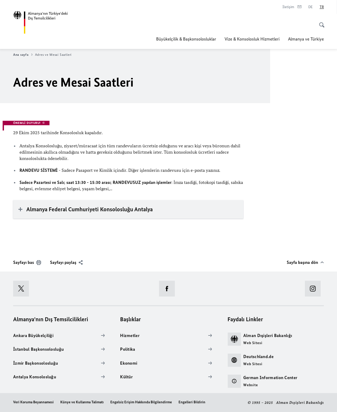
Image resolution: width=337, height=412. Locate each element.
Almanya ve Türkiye (306, 39)
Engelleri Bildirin (192, 402)
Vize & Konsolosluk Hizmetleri (252, 39)
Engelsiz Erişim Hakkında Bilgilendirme (141, 402)
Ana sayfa (23, 54)
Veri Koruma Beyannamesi (33, 402)
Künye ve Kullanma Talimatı (82, 402)
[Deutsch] (310, 7)
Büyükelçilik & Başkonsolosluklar (186, 39)
